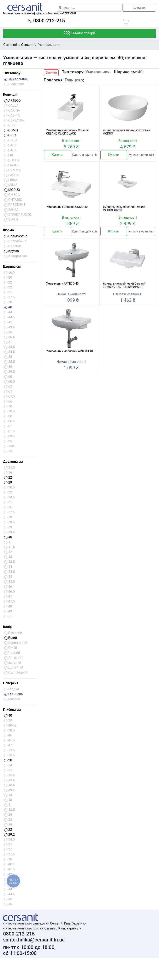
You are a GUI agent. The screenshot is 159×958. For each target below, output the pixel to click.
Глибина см (12, 709)
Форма (8, 230)
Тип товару (11, 73)
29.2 (9, 834)
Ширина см (12, 266)
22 (8, 477)
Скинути (51, 72)
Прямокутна (15, 236)
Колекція (10, 95)
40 (8, 307)
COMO (11, 130)
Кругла (11, 251)
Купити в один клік (85, 154)
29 (8, 482)
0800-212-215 (46, 21)
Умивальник (16, 79)
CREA (10, 135)
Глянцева (13, 694)
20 (8, 760)
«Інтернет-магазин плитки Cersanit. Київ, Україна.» (42, 928)
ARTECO (12, 100)
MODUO (12, 190)
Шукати (139, 8)
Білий (10, 638)
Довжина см (13, 462)
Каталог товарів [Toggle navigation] (79, 33)
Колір (7, 627)
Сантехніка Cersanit (18, 45)
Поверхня (10, 683)
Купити (57, 155)
